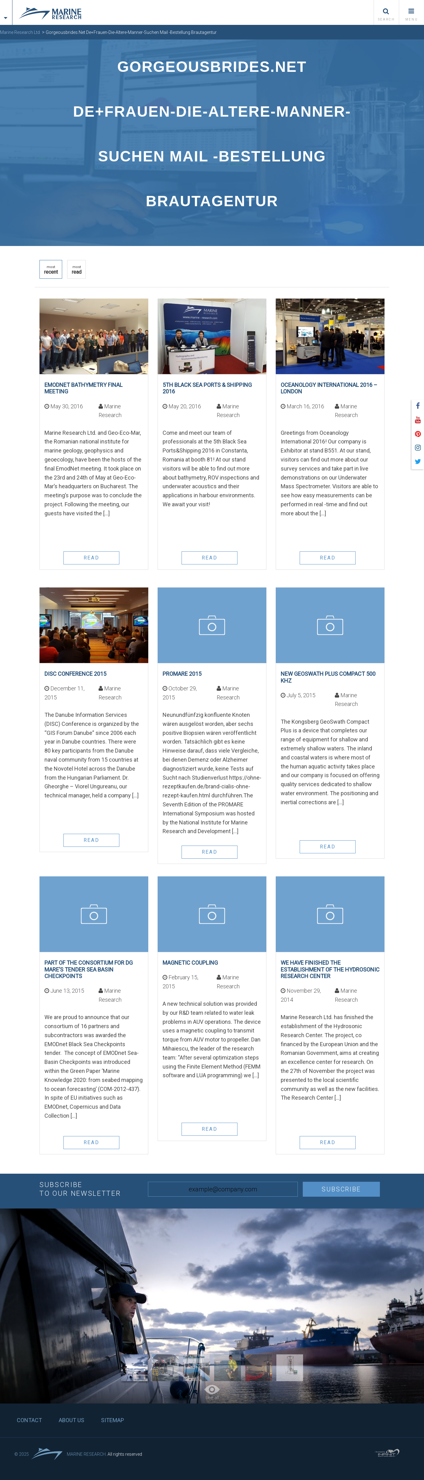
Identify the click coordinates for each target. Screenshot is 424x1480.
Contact (29, 1420)
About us (71, 1420)
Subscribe (341, 1189)
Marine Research (86, 1454)
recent (51, 270)
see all (212, 1392)
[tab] (6, 7)
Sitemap (112, 1420)
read (76, 270)
